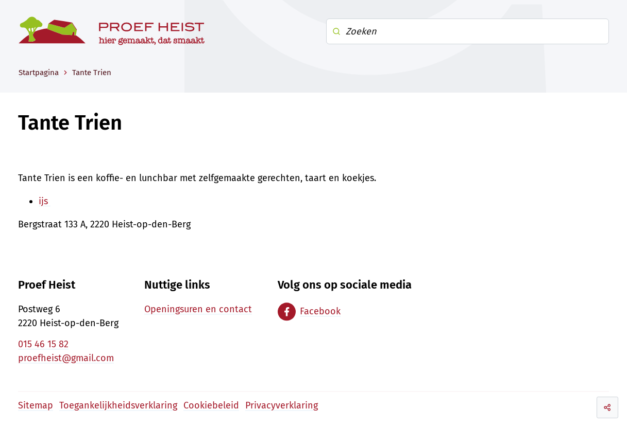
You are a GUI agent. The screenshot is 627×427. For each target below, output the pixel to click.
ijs (44, 201)
